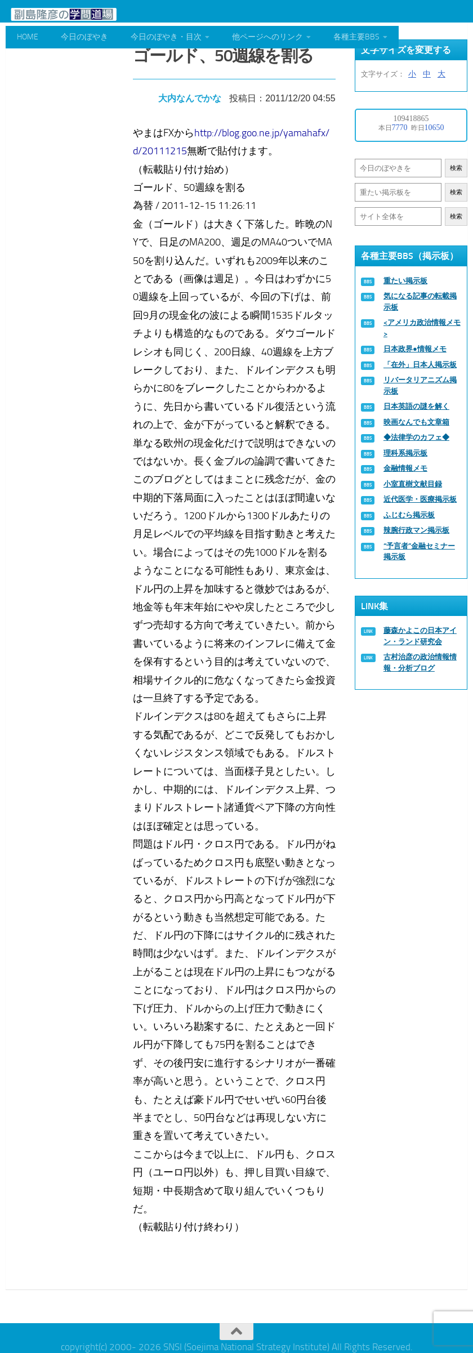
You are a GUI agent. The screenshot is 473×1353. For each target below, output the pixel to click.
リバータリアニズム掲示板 (420, 385)
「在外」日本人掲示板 (420, 364)
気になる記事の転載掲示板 (420, 301)
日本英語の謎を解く (416, 406)
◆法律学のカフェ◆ (416, 437)
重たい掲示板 (405, 280)
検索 (456, 168)
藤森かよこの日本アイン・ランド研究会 (420, 636)
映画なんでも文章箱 (416, 422)
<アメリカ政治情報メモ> (422, 328)
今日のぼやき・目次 (166, 37)
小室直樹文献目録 (412, 484)
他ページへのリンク (267, 37)
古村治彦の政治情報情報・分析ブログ (420, 662)
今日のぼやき (84, 37)
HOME (27, 37)
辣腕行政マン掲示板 (416, 530)
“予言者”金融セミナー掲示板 (419, 551)
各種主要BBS (356, 37)
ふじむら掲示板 (409, 515)
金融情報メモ (405, 468)
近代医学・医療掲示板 (420, 499)
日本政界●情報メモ (415, 349)
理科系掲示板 (405, 453)
